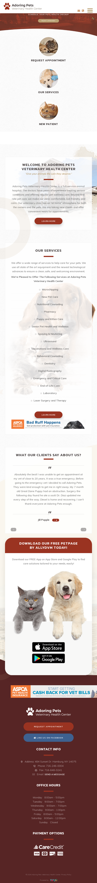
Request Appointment (48, 21)
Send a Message (54, 774)
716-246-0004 (55, 765)
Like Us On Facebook (48, 737)
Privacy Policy (66, 874)
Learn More (48, 414)
